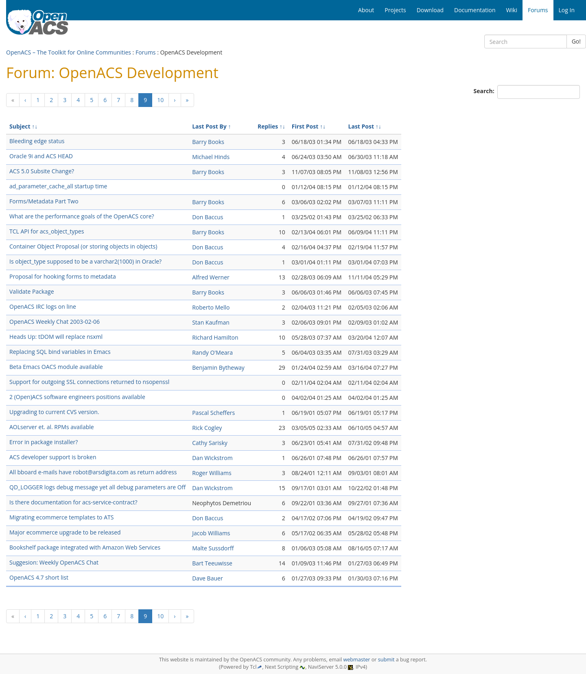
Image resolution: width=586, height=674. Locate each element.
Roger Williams (211, 473)
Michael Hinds (211, 157)
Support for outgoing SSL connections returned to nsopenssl (89, 382)
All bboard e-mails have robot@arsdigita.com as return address (93, 472)
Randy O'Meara (212, 352)
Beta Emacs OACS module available (56, 367)
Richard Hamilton (215, 337)
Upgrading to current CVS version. (54, 412)
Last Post (361, 126)
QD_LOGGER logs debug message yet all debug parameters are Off (97, 487)
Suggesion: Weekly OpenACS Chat (53, 562)
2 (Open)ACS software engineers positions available (77, 397)
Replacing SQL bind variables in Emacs (60, 352)
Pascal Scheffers (213, 413)
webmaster (356, 659)
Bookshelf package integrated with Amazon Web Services (84, 547)
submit (386, 659)
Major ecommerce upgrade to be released (65, 532)
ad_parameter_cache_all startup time (58, 186)
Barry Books (208, 142)
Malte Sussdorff (213, 548)
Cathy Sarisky (209, 443)
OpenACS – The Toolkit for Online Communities (68, 52)
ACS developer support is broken (52, 457)
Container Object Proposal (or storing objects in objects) (83, 246)
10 (160, 100)
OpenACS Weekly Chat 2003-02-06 (54, 321)
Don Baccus (207, 217)
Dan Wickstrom (212, 458)
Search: (485, 91)
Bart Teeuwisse (212, 563)
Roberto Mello (211, 307)
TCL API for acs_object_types (46, 231)
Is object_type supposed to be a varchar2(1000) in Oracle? (85, 261)
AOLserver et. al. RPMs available (51, 427)
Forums (146, 52)
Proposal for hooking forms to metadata (62, 276)
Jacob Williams (211, 533)
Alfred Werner (211, 277)
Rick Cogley (207, 428)
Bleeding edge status (36, 141)
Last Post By (209, 126)
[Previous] (13, 100)
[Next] (174, 100)
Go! (576, 41)
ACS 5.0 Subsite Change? (41, 171)
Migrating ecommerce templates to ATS (61, 517)
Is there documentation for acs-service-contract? (73, 502)
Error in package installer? (43, 442)
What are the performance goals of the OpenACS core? (81, 216)
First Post (305, 126)
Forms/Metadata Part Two (44, 201)
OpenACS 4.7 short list (38, 577)
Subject (20, 126)
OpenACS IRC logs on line (42, 306)
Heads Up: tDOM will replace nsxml (56, 336)
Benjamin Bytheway (218, 367)
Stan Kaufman (211, 322)
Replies (268, 126)
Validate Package (31, 291)
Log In (567, 10)
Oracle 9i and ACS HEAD (41, 156)
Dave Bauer (207, 578)
